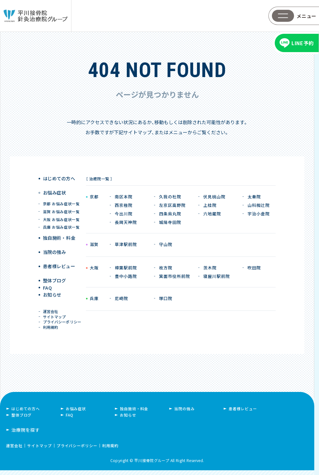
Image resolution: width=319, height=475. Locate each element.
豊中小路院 (126, 276)
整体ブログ (55, 268)
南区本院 (123, 197)
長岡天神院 (126, 222)
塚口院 (165, 298)
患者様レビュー (59, 256)
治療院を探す (25, 434)
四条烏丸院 (170, 214)
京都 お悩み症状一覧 (61, 198)
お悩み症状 (55, 190)
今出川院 (123, 214)
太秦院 (254, 197)
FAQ (48, 280)
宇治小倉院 (259, 214)
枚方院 (165, 268)
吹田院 (254, 268)
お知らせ (53, 291)
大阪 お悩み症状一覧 (61, 214)
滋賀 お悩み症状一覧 (61, 206)
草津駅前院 (126, 244)
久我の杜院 (170, 197)
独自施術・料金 (134, 413)
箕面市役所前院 (174, 276)
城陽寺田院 (170, 222)
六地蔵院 (212, 214)
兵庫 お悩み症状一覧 (61, 222)
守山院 (165, 244)
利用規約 (51, 330)
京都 (94, 197)
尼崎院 (121, 298)
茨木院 (210, 268)
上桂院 (210, 205)
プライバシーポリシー (62, 322)
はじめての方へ (59, 179)
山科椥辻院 (259, 205)
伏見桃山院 (214, 197)
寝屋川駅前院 (216, 276)
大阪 (94, 268)
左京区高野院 (172, 205)
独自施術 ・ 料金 (59, 233)
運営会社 (51, 308)
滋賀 (94, 244)
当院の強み (55, 245)
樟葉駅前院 (126, 268)
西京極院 (123, 205)
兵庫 (94, 298)
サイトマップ (55, 315)
